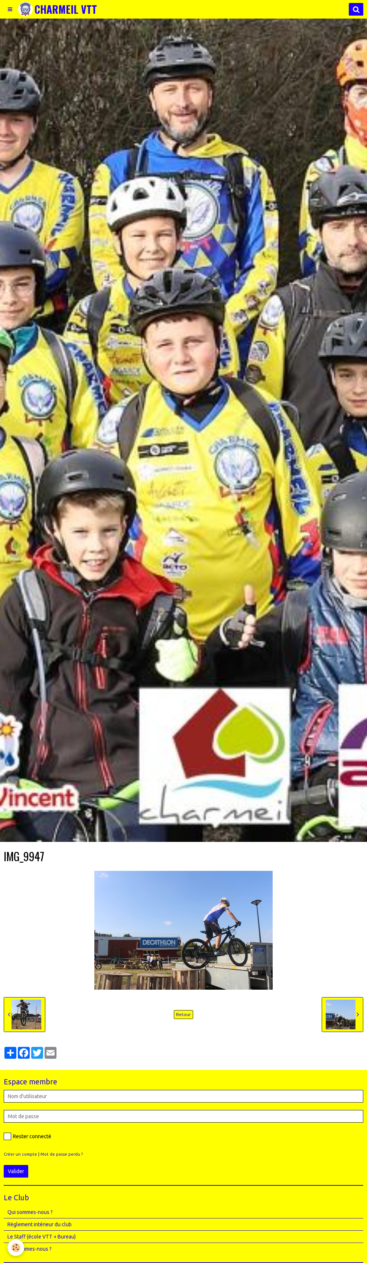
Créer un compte (20, 1154)
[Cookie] (15, 1247)
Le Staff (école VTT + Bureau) (41, 1237)
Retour (183, 1014)
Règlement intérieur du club (39, 1224)
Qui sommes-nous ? (30, 1212)
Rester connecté (27, 1136)
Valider (16, 1171)
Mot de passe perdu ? (61, 1154)
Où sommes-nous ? (29, 1249)
